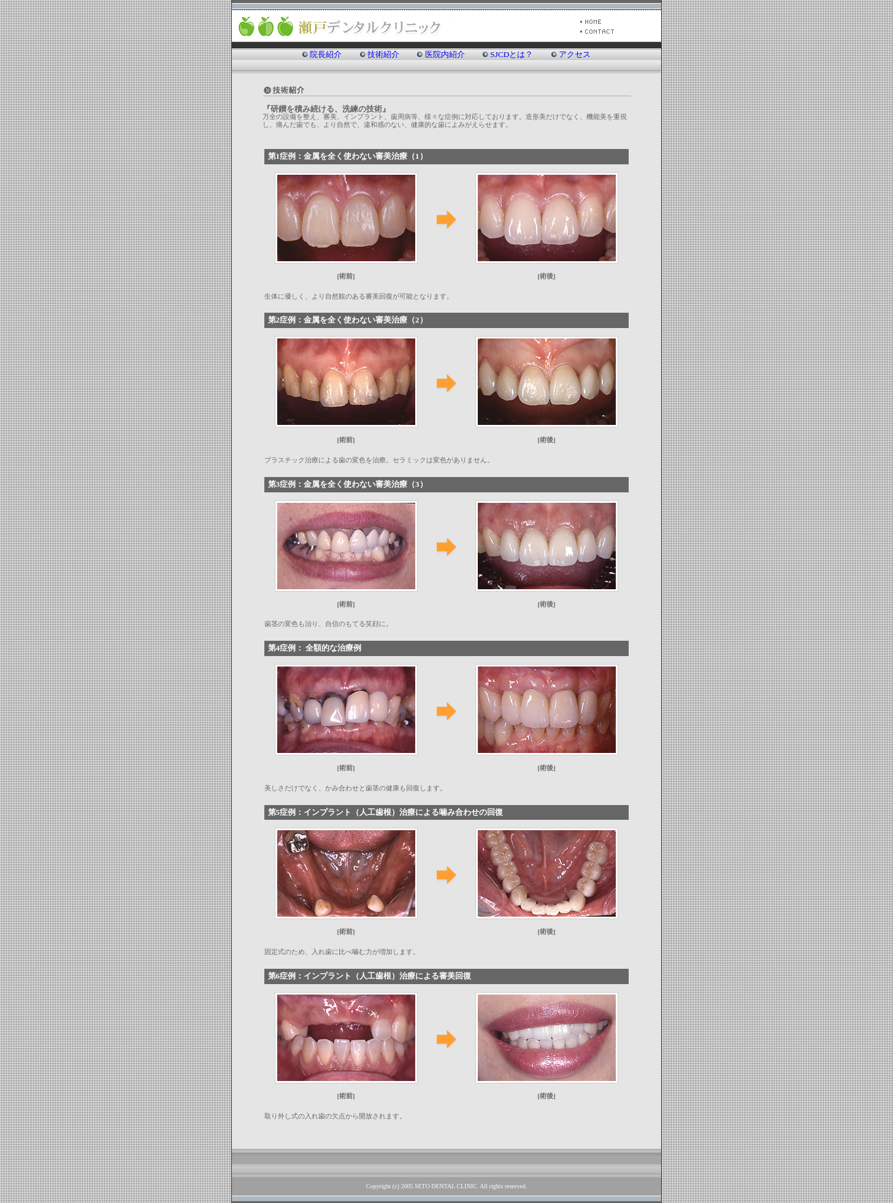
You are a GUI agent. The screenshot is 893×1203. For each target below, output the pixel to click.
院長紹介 (326, 54)
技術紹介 (383, 54)
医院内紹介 (445, 54)
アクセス (575, 54)
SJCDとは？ (511, 54)
